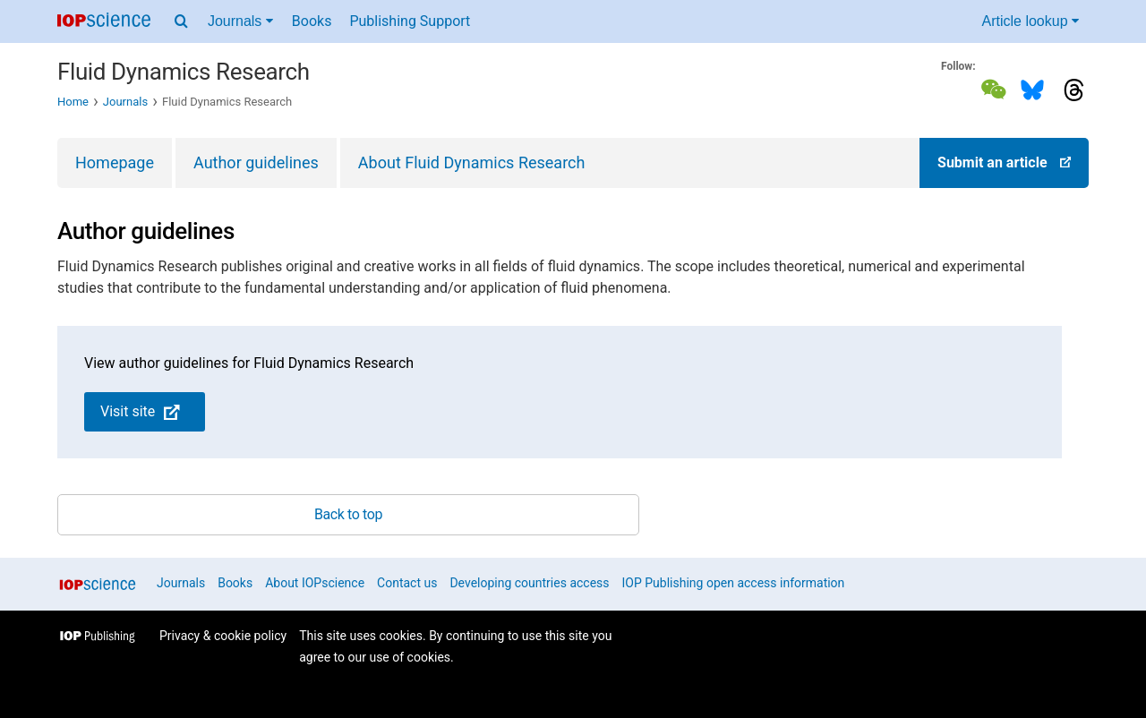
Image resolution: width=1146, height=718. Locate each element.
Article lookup (1031, 21)
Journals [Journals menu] (240, 21)
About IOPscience (314, 583)
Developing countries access (529, 583)
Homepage (114, 162)
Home (73, 101)
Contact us (407, 583)
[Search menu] (181, 21)
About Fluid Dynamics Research (472, 162)
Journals (125, 101)
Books (312, 21)
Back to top (348, 514)
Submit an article (1004, 162)
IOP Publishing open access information (733, 583)
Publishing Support (409, 21)
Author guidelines (256, 162)
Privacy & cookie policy (222, 635)
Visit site (140, 411)
